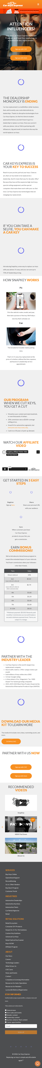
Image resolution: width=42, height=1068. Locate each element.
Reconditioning (11, 881)
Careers (8, 959)
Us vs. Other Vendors (13, 884)
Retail (8, 914)
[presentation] (20, 1040)
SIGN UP (21, 1032)
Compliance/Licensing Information (17, 980)
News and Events (11, 973)
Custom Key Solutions (13, 933)
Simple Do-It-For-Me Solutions (16, 930)
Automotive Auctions (13, 904)
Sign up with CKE (21, 49)
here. (13, 505)
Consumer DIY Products (14, 926)
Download (11, 741)
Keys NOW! (10, 943)
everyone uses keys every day (18, 427)
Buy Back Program (12, 888)
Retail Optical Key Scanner (15, 940)
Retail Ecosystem (11, 923)
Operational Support (13, 878)
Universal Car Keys (12, 937)
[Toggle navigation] (38, 4)
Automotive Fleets (12, 907)
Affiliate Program (12, 947)
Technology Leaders (12, 963)
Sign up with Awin (21, 58)
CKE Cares (9, 969)
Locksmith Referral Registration (16, 990)
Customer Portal (11, 891)
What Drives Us (11, 966)
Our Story (9, 956)
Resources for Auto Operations (16, 983)
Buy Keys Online (11, 874)
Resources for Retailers (13, 986)
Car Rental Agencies (12, 910)
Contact (8, 976)
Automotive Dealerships (14, 900)
